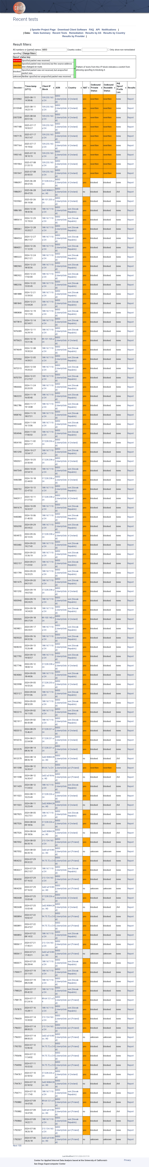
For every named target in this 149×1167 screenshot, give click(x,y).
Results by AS (93, 33)
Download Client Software (72, 29)
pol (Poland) (73, 768)
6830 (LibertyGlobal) (61, 99)
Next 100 (17, 1145)
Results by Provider (73, 36)
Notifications (109, 29)
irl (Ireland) (73, 99)
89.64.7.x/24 (47, 768)
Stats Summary (41, 33)
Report (130, 99)
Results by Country (114, 33)
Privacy (127, 1160)
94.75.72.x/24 (48, 860)
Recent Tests (59, 33)
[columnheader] (18, 87)
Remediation (76, 33)
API (98, 29)
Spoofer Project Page (43, 29)
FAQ (91, 29)
